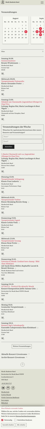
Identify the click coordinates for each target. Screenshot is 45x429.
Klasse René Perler (9, 243)
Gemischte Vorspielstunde (12, 307)
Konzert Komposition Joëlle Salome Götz (18, 289)
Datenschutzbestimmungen (25, 416)
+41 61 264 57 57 (6, 383)
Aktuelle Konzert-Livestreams (15, 354)
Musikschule (5, 392)
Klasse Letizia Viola (9, 223)
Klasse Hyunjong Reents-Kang (14, 202)
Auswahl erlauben (8, 425)
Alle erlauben (21, 425)
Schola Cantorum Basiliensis (10, 397)
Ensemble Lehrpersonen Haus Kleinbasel (19, 328)
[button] (22, 365)
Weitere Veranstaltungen (22, 346)
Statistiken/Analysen (24, 420)
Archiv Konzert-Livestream (14, 357)
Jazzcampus (5, 400)
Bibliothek (4, 403)
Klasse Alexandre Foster (11, 84)
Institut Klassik (6, 395)
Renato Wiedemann (9, 63)
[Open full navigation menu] (42, 2)
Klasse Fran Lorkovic (10, 181)
